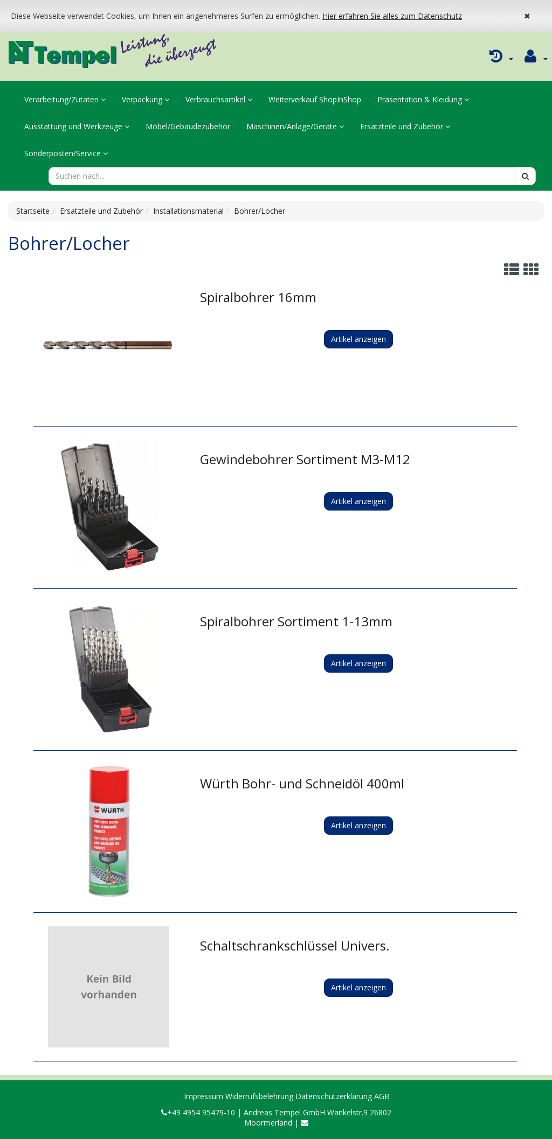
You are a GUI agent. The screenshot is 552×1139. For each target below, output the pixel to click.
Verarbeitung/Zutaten (65, 99)
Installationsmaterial (188, 211)
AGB (382, 1096)
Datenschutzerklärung (333, 1096)
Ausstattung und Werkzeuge (76, 126)
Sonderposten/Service (66, 153)
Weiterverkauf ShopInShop (314, 99)
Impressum (203, 1096)
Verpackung (145, 99)
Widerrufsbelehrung (259, 1096)
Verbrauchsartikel (218, 99)
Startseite (33, 211)
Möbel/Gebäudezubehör (188, 126)
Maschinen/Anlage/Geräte (295, 126)
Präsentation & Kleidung (423, 99)
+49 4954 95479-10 (198, 1112)
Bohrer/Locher (259, 211)
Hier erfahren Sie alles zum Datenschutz (392, 16)
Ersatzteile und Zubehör (405, 126)
